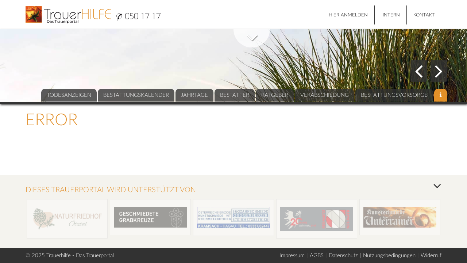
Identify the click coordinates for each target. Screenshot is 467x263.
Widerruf (431, 255)
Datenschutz (343, 255)
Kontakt (424, 15)
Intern (391, 15)
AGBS (317, 255)
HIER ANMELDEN (348, 15)
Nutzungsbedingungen (389, 255)
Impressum (292, 255)
